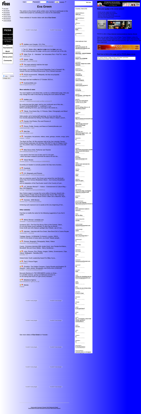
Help (48, 407)
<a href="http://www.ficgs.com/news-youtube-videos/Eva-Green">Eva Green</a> (118, 58)
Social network (7, 20)
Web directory (7, 18)
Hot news (5, 8)
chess (129, 54)
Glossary (44, 407)
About (56, 407)
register (62, 2)
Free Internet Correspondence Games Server (122, 34)
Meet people (6, 14)
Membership (52, 407)
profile (107, 9)
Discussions (6, 12)
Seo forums (6, 10)
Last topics (39, 407)
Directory (58, 408)
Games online (34, 407)
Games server (7, 16)
